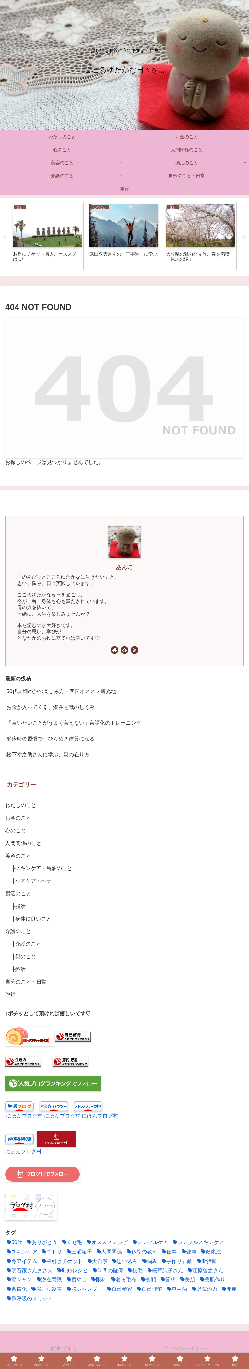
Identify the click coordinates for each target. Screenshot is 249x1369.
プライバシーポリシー (185, 1348)
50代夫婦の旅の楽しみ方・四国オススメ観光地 (61, 691)
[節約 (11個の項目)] (167, 1280)
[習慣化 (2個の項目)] (16, 1289)
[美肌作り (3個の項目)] (211, 1280)
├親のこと (24, 956)
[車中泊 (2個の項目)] (176, 1289)
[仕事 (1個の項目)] (168, 1252)
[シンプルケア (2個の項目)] (149, 1242)
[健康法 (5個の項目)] (210, 1252)
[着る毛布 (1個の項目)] (123, 1280)
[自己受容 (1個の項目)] (118, 1289)
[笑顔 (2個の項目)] (147, 1280)
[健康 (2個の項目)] (188, 1252)
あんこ (124, 567)
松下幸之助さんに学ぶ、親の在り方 (47, 754)
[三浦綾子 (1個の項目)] (78, 1252)
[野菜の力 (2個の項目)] (203, 1289)
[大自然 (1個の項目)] (97, 1261)
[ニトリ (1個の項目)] (51, 1252)
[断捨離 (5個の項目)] (206, 1261)
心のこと (15, 830)
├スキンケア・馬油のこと (42, 868)
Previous (5, 237)
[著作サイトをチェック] (114, 650)
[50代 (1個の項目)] (13, 1242)
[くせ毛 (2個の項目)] (71, 1242)
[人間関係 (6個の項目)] (108, 1252)
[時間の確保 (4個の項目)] (107, 1271)
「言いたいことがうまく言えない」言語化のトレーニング (73, 723)
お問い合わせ (63, 1348)
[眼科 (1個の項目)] (98, 1280)
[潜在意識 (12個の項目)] (48, 1280)
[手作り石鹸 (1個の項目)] (176, 1261)
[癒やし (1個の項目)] (76, 1280)
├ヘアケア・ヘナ (32, 881)
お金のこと (18, 818)
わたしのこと (20, 805)
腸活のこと (18, 893)
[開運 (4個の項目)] (228, 1289)
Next (244, 237)
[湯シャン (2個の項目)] (18, 1280)
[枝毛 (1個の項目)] (134, 1271)
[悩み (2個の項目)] (149, 1261)
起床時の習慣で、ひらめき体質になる (50, 738)
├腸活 (19, 906)
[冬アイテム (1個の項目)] (21, 1261)
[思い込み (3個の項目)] (124, 1261)
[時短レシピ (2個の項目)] (72, 1271)
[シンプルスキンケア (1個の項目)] (197, 1242)
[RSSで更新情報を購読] (134, 650)
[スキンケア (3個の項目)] (21, 1252)
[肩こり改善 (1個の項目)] (46, 1289)
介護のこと (18, 931)
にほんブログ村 (24, 1115)
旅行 (10, 994)
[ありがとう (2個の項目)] (41, 1242)
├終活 (19, 969)
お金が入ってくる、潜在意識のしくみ (50, 707)
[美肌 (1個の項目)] (187, 1280)
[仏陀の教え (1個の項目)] (141, 1252)
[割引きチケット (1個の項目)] (61, 1261)
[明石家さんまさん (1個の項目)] (29, 1271)
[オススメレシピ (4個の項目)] (106, 1242)
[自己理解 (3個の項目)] (149, 1289)
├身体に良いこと (32, 919)
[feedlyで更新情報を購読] (124, 650)
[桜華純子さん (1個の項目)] (164, 1271)
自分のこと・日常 (26, 981)
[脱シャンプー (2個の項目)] (83, 1289)
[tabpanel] (47, 236)
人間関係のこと (23, 843)
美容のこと (18, 856)
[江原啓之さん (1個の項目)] (204, 1271)
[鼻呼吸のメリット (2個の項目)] (29, 1298)
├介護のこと (26, 944)
